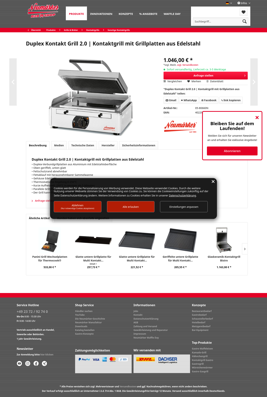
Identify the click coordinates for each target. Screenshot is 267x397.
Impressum (140, 333)
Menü (201, 9)
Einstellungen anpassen (183, 207)
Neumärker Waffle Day (146, 337)
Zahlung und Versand (145, 326)
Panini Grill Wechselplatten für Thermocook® (49, 258)
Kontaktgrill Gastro (202, 360)
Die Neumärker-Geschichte (90, 318)
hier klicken (46, 354)
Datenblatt (214, 81)
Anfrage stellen (220, 75)
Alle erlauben (131, 207)
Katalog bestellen (85, 330)
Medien (59, 145)
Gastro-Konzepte (84, 333)
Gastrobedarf (199, 314)
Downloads (81, 326)
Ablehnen (77, 207)
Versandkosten (128, 386)
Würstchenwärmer (202, 367)
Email (171, 100)
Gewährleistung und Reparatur (151, 330)
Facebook (209, 100)
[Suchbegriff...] (220, 21)
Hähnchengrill (200, 356)
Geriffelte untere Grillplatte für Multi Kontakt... (180, 258)
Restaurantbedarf (202, 311)
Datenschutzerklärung (146, 318)
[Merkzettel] (244, 12)
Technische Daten (82, 145)
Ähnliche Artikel (39, 218)
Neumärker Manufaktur (88, 322)
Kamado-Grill (199, 352)
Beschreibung (38, 145)
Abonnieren (232, 151)
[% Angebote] (148, 13)
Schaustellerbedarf (202, 318)
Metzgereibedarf (201, 326)
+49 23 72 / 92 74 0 (32, 311)
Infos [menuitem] (243, 3)
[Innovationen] (101, 13)
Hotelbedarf (198, 322)
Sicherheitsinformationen (138, 145)
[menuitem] (76, 13)
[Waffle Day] (172, 13)
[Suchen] (244, 21)
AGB (136, 322)
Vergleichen (173, 81)
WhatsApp (189, 100)
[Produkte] (76, 13)
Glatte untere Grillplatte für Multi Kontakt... (93, 258)
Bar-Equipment (200, 330)
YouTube (80, 314)
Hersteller (108, 145)
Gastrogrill (198, 363)
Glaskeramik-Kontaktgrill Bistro (224, 258)
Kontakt (138, 314)
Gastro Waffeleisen (202, 348)
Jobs (136, 311)
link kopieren (231, 100)
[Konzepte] (126, 13)
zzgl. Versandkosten (187, 64)
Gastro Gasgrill (200, 371)
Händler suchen (84, 311)
